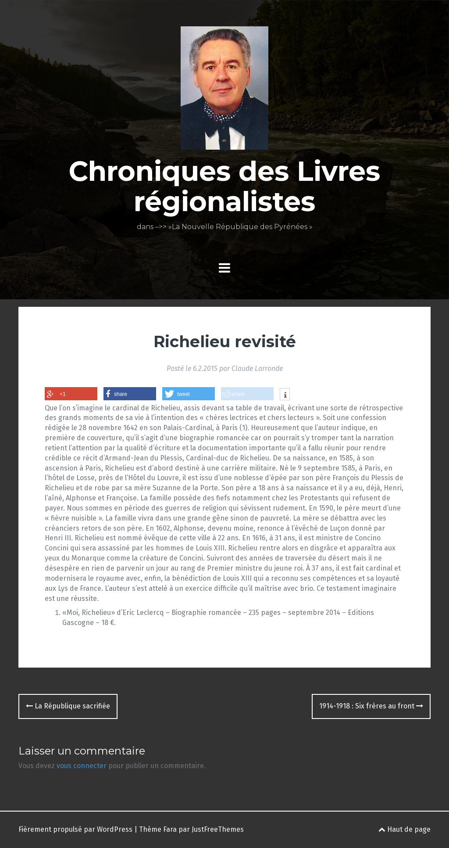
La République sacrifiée (68, 706)
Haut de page (404, 829)
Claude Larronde (257, 368)
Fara (170, 829)
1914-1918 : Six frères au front (371, 706)
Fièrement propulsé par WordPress (75, 829)
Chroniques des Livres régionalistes (224, 186)
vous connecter (82, 766)
